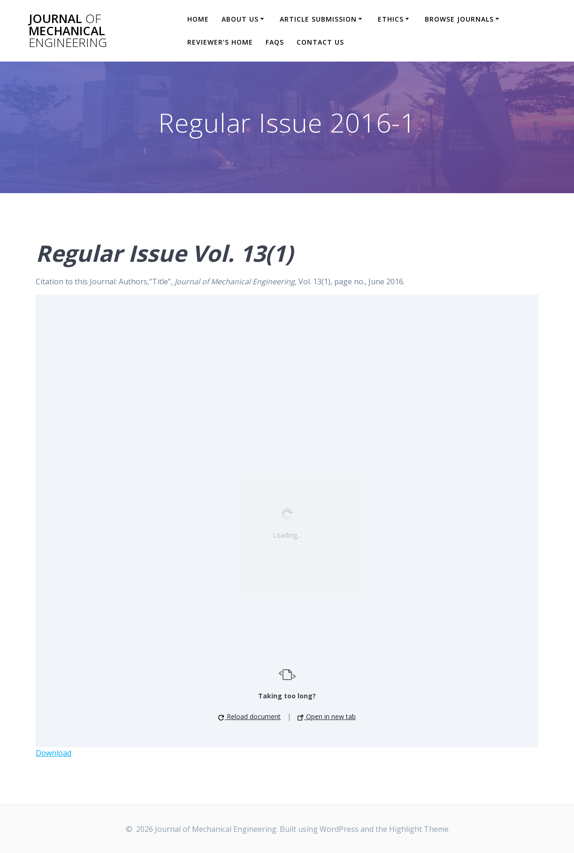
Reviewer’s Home (220, 42)
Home (198, 19)
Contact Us (320, 42)
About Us (240, 19)
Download (53, 753)
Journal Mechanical (68, 31)
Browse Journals (459, 19)
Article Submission (318, 19)
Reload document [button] (249, 716)
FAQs (275, 42)
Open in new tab (327, 716)
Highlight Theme (419, 829)
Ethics (391, 19)
